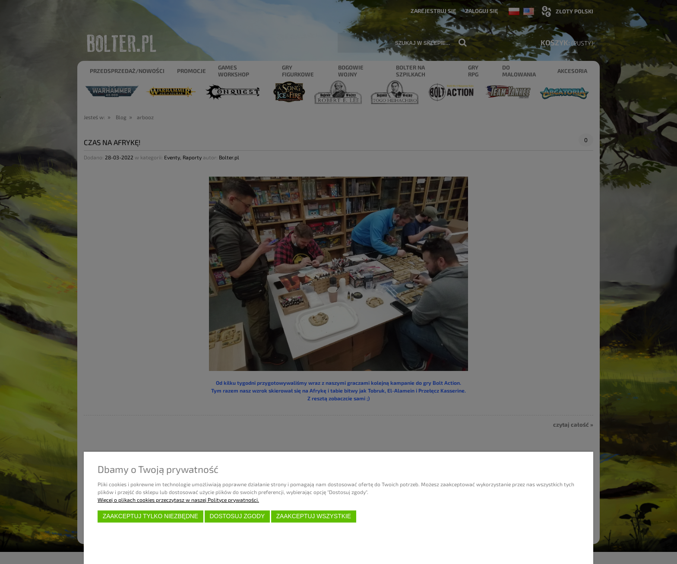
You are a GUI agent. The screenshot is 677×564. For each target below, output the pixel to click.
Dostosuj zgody (237, 516)
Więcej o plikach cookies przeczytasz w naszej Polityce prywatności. (178, 500)
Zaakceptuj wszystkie (313, 516)
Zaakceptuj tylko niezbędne (150, 516)
